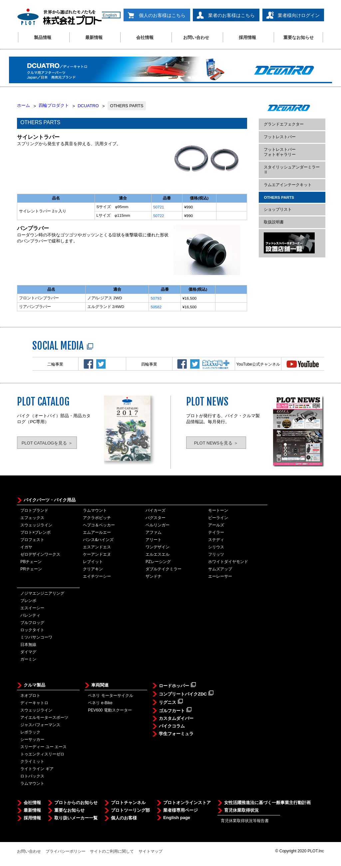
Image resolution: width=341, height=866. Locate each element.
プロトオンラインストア (187, 802)
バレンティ (30, 615)
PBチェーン (31, 561)
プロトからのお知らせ (76, 802)
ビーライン (218, 517)
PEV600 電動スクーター (110, 710)
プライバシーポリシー (66, 851)
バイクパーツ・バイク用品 (50, 499)
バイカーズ (156, 510)
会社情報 (145, 37)
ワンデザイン (158, 547)
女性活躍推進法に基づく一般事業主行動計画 (267, 802)
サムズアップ (220, 569)
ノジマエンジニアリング (42, 593)
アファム (154, 532)
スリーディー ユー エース (43, 746)
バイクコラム (172, 725)
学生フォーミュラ (176, 733)
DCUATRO (88, 105)
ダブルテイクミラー (163, 569)
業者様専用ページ (180, 810)
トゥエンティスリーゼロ (42, 754)
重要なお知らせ (298, 37)
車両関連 (100, 685)
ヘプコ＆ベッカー (99, 525)
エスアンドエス (97, 547)
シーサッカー (32, 739)
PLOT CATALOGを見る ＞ (47, 442)
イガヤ (26, 547)
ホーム (23, 105)
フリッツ (216, 554)
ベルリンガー (158, 525)
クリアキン (93, 569)
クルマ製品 (34, 685)
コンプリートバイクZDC (186, 694)
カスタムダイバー (176, 718)
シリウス (216, 547)
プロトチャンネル (128, 802)
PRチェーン (31, 569)
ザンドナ (154, 576)
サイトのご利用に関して (112, 851)
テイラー (216, 532)
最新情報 (94, 37)
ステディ (216, 539)
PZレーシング (158, 561)
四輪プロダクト (54, 105)
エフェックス (32, 517)
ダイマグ (28, 652)
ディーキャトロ (34, 703)
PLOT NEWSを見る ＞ (216, 442)
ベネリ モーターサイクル (110, 695)
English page (176, 817)
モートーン (218, 510)
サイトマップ (151, 851)
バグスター (156, 517)
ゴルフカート (175, 710)
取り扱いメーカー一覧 (76, 817)
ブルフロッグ (32, 622)
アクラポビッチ (97, 517)
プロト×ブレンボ (35, 532)
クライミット (32, 761)
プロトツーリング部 (130, 810)
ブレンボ (28, 600)
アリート (154, 539)
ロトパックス (32, 776)
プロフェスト (32, 539)
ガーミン (28, 659)
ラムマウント (95, 510)
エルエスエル (158, 554)
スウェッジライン (36, 525)
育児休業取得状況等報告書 (245, 820)
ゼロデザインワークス (40, 554)
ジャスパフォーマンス (40, 724)
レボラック (30, 732)
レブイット (93, 561)
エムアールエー (97, 532)
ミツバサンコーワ (36, 637)
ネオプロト (30, 695)
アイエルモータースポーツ (44, 717)
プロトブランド (34, 510)
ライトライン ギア (36, 768)
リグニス (171, 702)
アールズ (216, 525)
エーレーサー (220, 576)
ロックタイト (32, 630)
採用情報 (247, 37)
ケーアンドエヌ (97, 554)
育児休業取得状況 (241, 810)
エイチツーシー (97, 576)
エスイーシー (32, 608)
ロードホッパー (177, 685)
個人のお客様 (124, 817)
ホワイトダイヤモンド (228, 561)
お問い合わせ (196, 37)
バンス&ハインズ (98, 539)
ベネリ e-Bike (100, 703)
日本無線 (28, 644)
